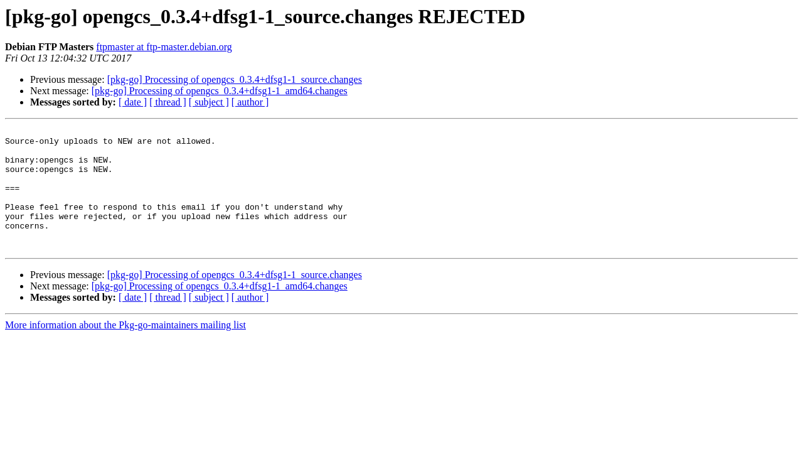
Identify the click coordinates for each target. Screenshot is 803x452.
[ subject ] (209, 102)
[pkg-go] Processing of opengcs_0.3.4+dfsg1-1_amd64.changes (220, 90)
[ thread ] (167, 102)
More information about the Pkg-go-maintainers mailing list (125, 349)
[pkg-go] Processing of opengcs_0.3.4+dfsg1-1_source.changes (234, 79)
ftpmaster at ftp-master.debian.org (164, 46)
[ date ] (133, 102)
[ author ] (250, 102)
